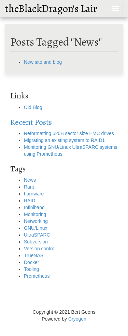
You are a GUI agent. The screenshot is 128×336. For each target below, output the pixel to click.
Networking (36, 221)
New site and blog (43, 62)
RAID (29, 200)
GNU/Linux (35, 228)
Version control (40, 248)
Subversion (36, 241)
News (30, 180)
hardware (34, 193)
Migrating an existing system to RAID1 (64, 140)
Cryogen (77, 319)
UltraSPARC (37, 235)
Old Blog (33, 107)
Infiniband (34, 207)
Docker (31, 262)
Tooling (31, 269)
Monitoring (35, 214)
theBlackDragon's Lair (51, 8)
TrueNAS (33, 255)
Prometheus (36, 276)
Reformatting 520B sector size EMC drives (69, 133)
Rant (29, 187)
